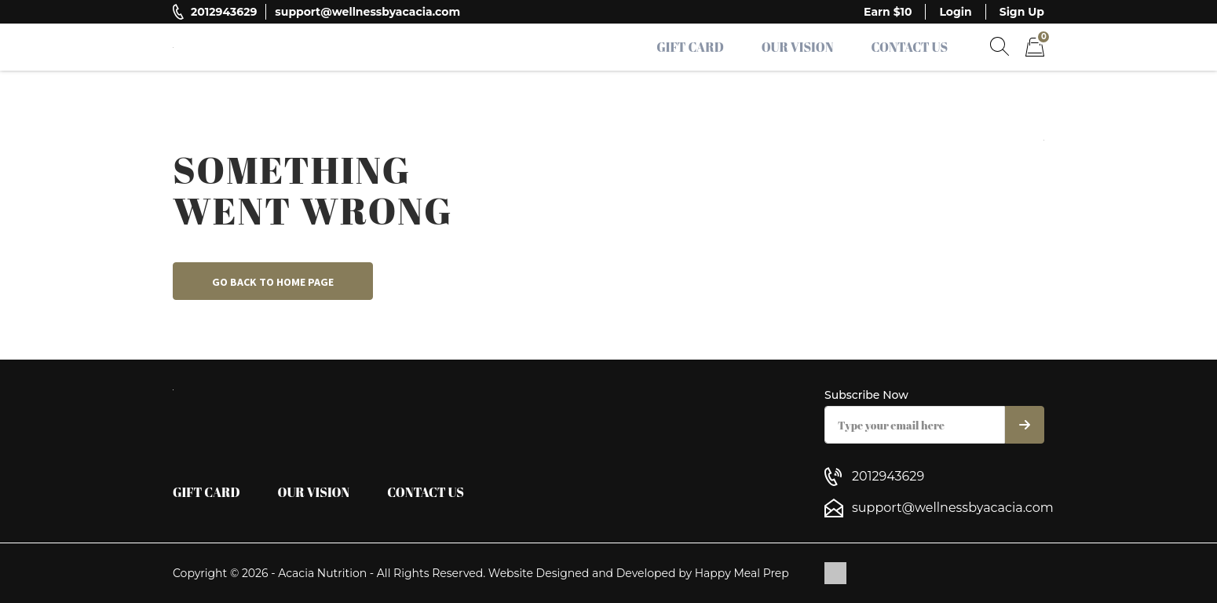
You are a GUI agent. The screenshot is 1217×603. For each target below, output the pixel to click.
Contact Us (909, 47)
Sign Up (1022, 12)
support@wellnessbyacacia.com (367, 12)
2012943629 (224, 12)
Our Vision (798, 47)
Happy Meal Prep (742, 573)
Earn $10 (888, 12)
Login (955, 12)
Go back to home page (273, 282)
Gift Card (690, 47)
